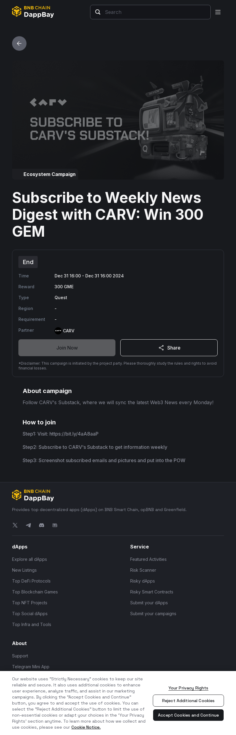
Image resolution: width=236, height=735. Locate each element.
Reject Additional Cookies (188, 700)
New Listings (24, 570)
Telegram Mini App (30, 666)
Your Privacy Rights (188, 688)
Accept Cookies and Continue (188, 715)
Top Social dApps (30, 613)
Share (169, 347)
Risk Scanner (143, 570)
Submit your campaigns (153, 613)
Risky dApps (142, 580)
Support (20, 655)
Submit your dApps (149, 602)
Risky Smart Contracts (151, 591)
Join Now (67, 348)
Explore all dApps (29, 559)
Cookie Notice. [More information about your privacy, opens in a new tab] (86, 727)
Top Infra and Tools (31, 624)
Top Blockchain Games (35, 591)
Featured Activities (148, 559)
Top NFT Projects (29, 602)
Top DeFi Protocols (31, 580)
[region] (118, 703)
